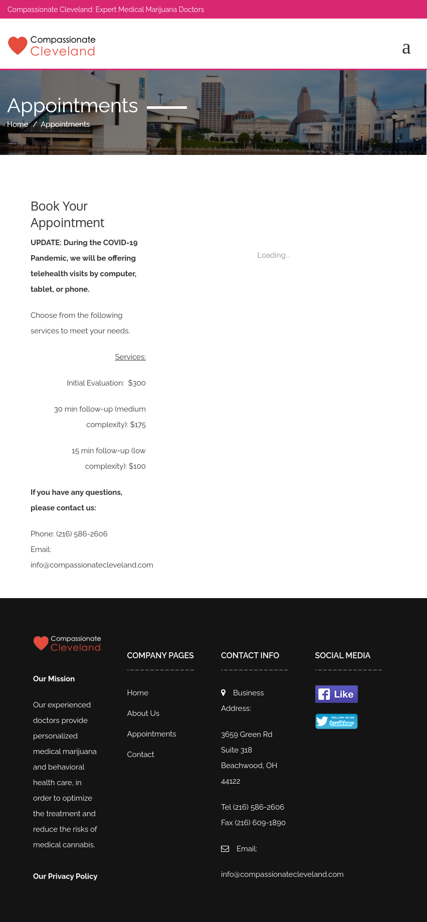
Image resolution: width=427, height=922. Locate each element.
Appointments (151, 734)
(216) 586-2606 (82, 533)
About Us (143, 713)
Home (17, 124)
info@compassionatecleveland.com (92, 565)
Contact (140, 754)
